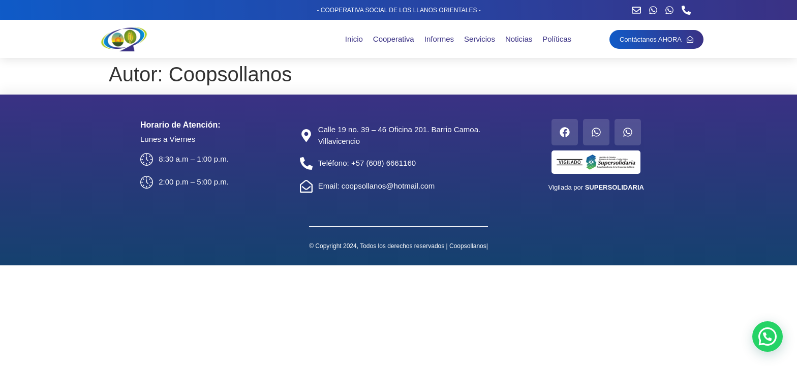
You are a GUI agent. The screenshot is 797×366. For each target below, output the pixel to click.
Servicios (479, 39)
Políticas (556, 39)
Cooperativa (393, 39)
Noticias (518, 39)
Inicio (354, 39)
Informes (439, 39)
